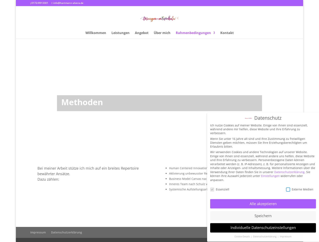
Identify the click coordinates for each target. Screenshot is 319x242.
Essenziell (219, 186)
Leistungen (120, 33)
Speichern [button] (263, 212)
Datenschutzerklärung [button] (265, 233)
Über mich (162, 33)
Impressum (38, 232)
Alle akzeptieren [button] (263, 200)
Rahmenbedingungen (193, 33)
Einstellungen (270, 173)
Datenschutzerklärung (66, 232)
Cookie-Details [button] (242, 233)
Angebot (142, 33)
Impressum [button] (286, 233)
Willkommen (95, 33)
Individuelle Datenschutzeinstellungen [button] (263, 224)
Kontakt (227, 33)
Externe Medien (299, 186)
